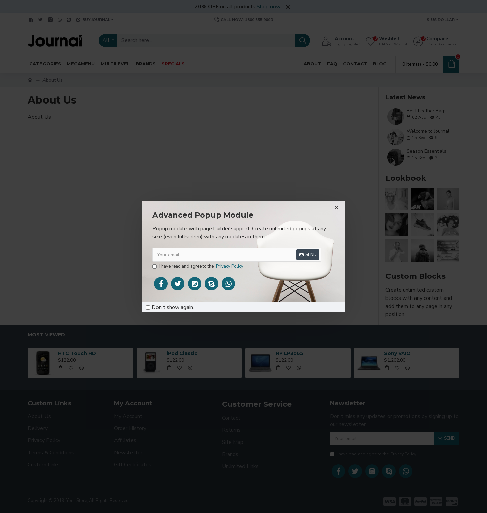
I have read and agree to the (198, 266)
